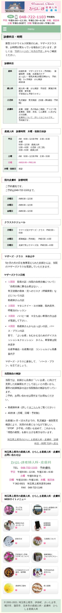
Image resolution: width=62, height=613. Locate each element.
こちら (34, 407)
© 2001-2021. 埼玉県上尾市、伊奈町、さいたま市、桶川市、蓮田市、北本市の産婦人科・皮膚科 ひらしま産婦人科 (31, 605)
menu (31, 29)
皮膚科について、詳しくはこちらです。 (36, 117)
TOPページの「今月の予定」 (30, 51)
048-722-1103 (29, 467)
